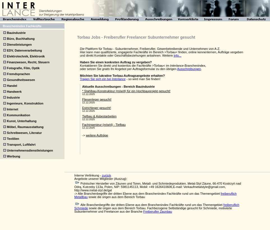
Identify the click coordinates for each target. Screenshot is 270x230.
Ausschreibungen (189, 69)
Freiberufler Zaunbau (157, 211)
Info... (177, 55)
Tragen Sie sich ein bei (103, 79)
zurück (106, 175)
